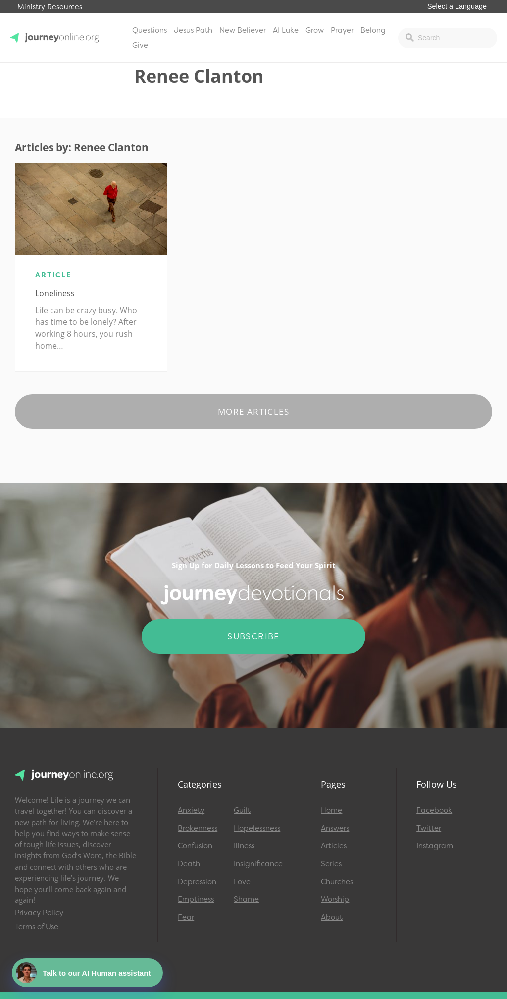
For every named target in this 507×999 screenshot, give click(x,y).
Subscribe (253, 636)
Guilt (242, 810)
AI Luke (286, 30)
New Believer (242, 30)
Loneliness (55, 293)
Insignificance (257, 864)
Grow (314, 30)
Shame (246, 899)
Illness (244, 846)
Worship (335, 899)
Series (331, 864)
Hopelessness (257, 828)
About (332, 917)
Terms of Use (36, 927)
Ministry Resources (49, 7)
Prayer (342, 30)
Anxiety (191, 810)
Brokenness (197, 828)
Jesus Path (193, 30)
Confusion (195, 846)
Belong (373, 30)
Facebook (434, 810)
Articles (334, 846)
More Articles (253, 411)
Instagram (434, 846)
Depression (197, 882)
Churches (337, 882)
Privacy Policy (39, 913)
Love (242, 882)
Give (140, 45)
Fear (186, 917)
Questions (149, 30)
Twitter (428, 828)
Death (189, 864)
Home (331, 810)
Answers (335, 828)
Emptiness (196, 899)
